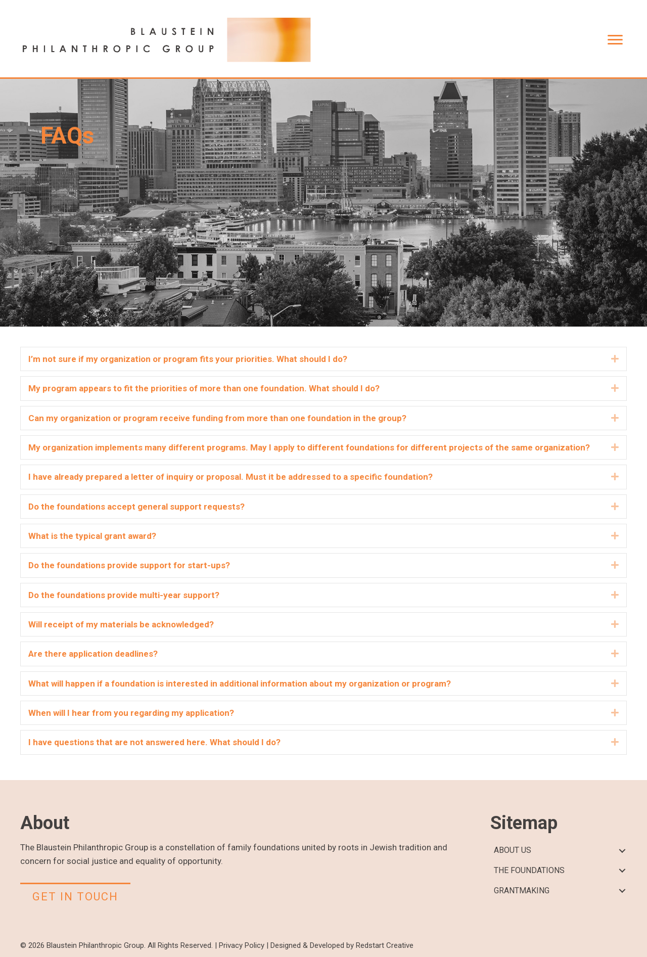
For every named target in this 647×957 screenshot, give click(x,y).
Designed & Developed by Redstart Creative (341, 945)
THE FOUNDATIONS (529, 870)
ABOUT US (512, 850)
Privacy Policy (241, 945)
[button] (615, 359)
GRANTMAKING (521, 890)
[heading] (317, 359)
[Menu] (615, 40)
